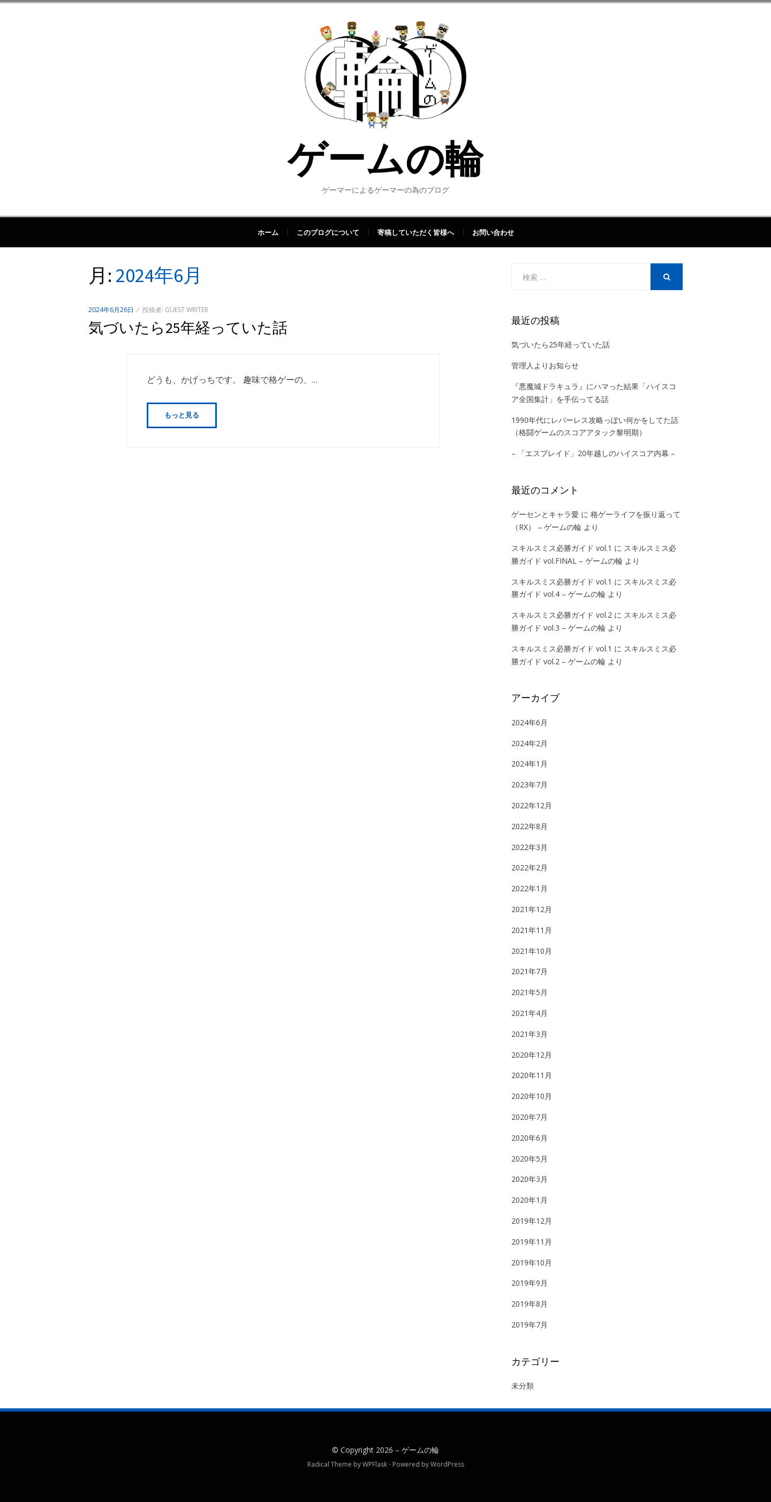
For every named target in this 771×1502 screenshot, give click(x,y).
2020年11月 (531, 1075)
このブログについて (328, 232)
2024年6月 (529, 722)
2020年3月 (529, 1179)
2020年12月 (531, 1055)
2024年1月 (529, 763)
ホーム (268, 232)
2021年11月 (531, 930)
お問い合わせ (493, 232)
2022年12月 (531, 805)
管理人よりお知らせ (545, 365)
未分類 (522, 1385)
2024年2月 (529, 743)
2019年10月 (531, 1262)
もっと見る (181, 415)
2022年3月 (529, 847)
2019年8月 (529, 1304)
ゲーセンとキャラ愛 (545, 514)
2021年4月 (529, 1013)
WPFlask (374, 1464)
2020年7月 (529, 1117)
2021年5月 (529, 992)
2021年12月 (531, 909)
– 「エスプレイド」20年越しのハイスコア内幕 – (593, 453)
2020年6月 (529, 1138)
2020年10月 (531, 1096)
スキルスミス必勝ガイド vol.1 (561, 548)
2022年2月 (529, 867)
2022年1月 (529, 888)
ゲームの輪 (385, 158)
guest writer (186, 309)
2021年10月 (531, 951)
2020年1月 (529, 1200)
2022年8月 (529, 826)
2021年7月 (529, 971)
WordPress (447, 1464)
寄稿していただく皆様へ (415, 232)
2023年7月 (529, 784)
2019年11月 (531, 1242)
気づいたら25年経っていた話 (188, 327)
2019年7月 (529, 1324)
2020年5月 (529, 1159)
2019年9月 (529, 1283)
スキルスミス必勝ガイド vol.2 (561, 615)
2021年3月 (529, 1034)
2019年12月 (531, 1221)
